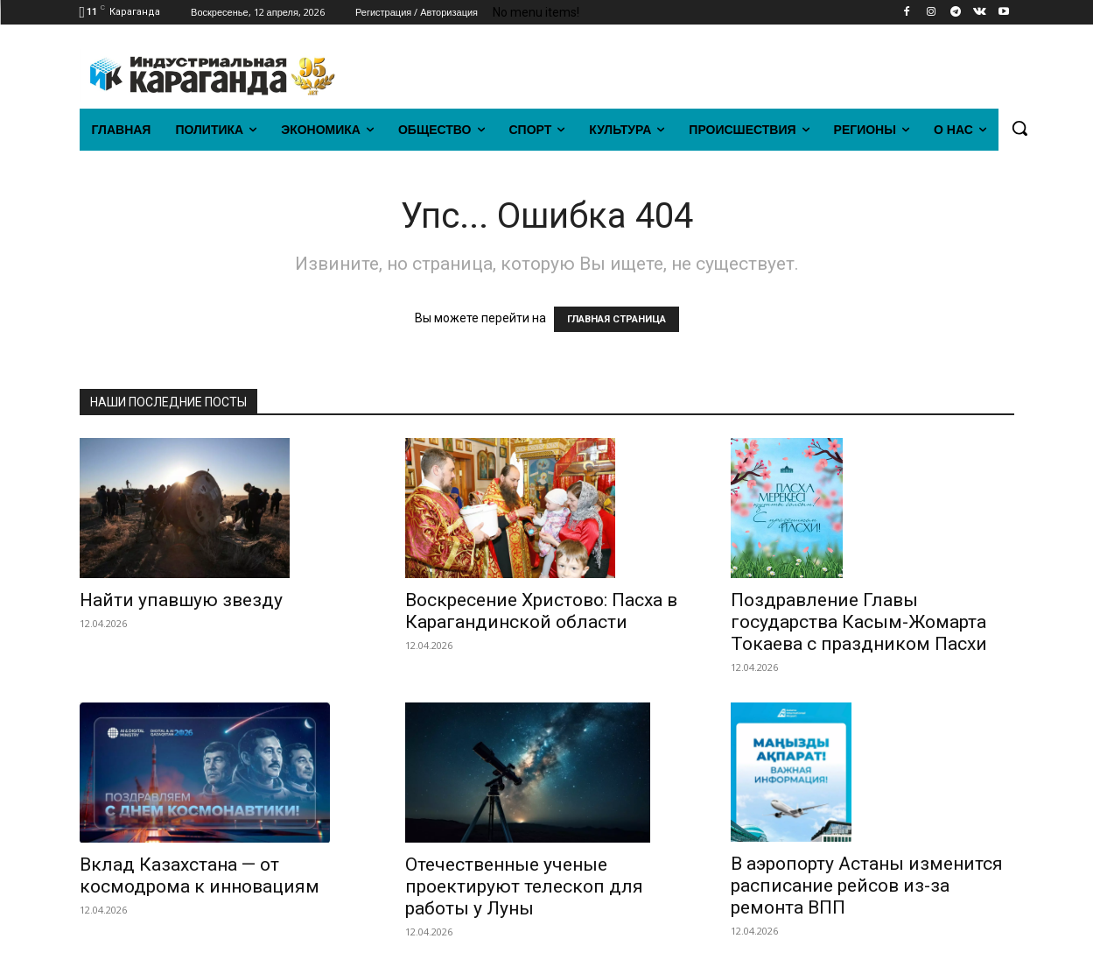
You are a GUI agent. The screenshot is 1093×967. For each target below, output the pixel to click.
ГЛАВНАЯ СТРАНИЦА (616, 319)
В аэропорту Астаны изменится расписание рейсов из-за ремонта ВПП (867, 885)
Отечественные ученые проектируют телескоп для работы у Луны (524, 886)
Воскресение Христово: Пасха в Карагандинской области (541, 610)
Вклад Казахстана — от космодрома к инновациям (199, 875)
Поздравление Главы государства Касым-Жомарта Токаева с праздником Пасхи (859, 621)
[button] (1019, 128)
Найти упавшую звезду (181, 600)
